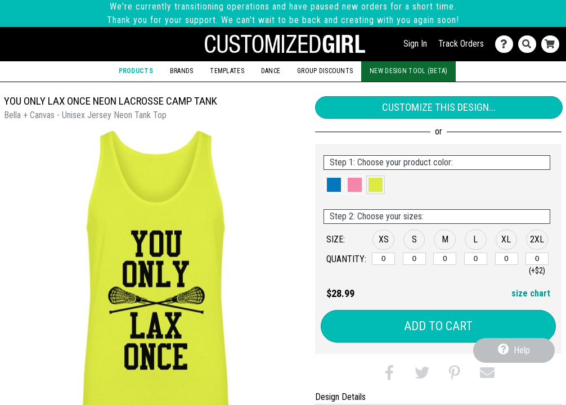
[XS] (383, 259)
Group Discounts (325, 71)
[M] (444, 259)
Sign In (415, 43)
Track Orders (461, 43)
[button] (334, 185)
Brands (182, 71)
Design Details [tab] (340, 397)
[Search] (529, 44)
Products (136, 71)
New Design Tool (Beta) (408, 71)
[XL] (506, 259)
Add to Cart (438, 326)
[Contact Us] (506, 44)
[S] (414, 259)
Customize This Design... (439, 107)
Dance (270, 71)
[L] (475, 259)
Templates (227, 71)
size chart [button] (530, 293)
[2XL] (537, 259)
